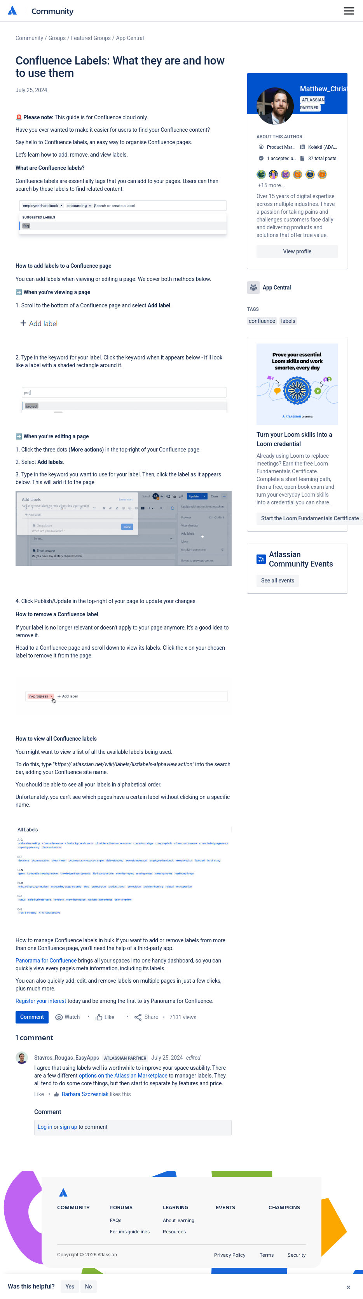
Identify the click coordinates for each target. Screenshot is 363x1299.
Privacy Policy (230, 1280)
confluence (262, 321)
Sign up (68, 1127)
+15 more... (271, 185)
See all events (277, 580)
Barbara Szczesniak (85, 1094)
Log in (45, 1127)
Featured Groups (91, 38)
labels (288, 321)
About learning (178, 1245)
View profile (297, 251)
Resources (174, 1256)
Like (39, 1094)
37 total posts (322, 158)
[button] (124, 219)
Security (297, 1280)
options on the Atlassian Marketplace (123, 1075)
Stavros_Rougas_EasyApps (66, 1058)
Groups (57, 38)
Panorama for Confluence (46, 960)
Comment (32, 1017)
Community (52, 10)
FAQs (115, 1245)
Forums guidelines (130, 1256)
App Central (130, 38)
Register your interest (41, 1001)
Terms (267, 1280)
